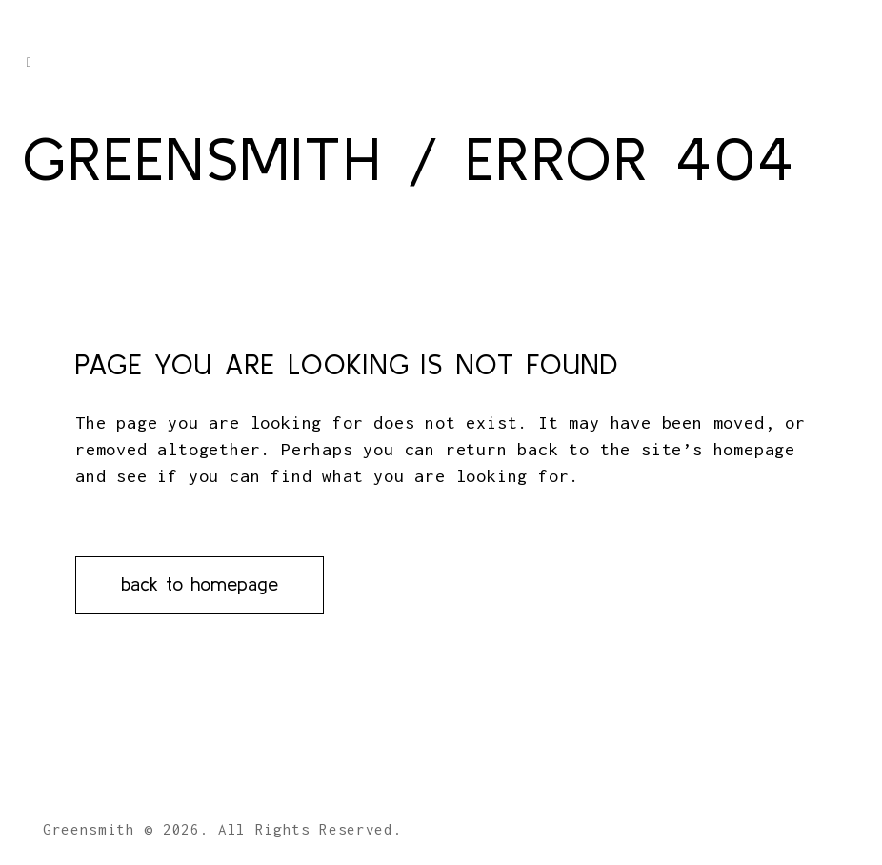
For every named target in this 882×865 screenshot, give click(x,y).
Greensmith (202, 158)
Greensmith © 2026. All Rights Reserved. (223, 828)
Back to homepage (199, 583)
